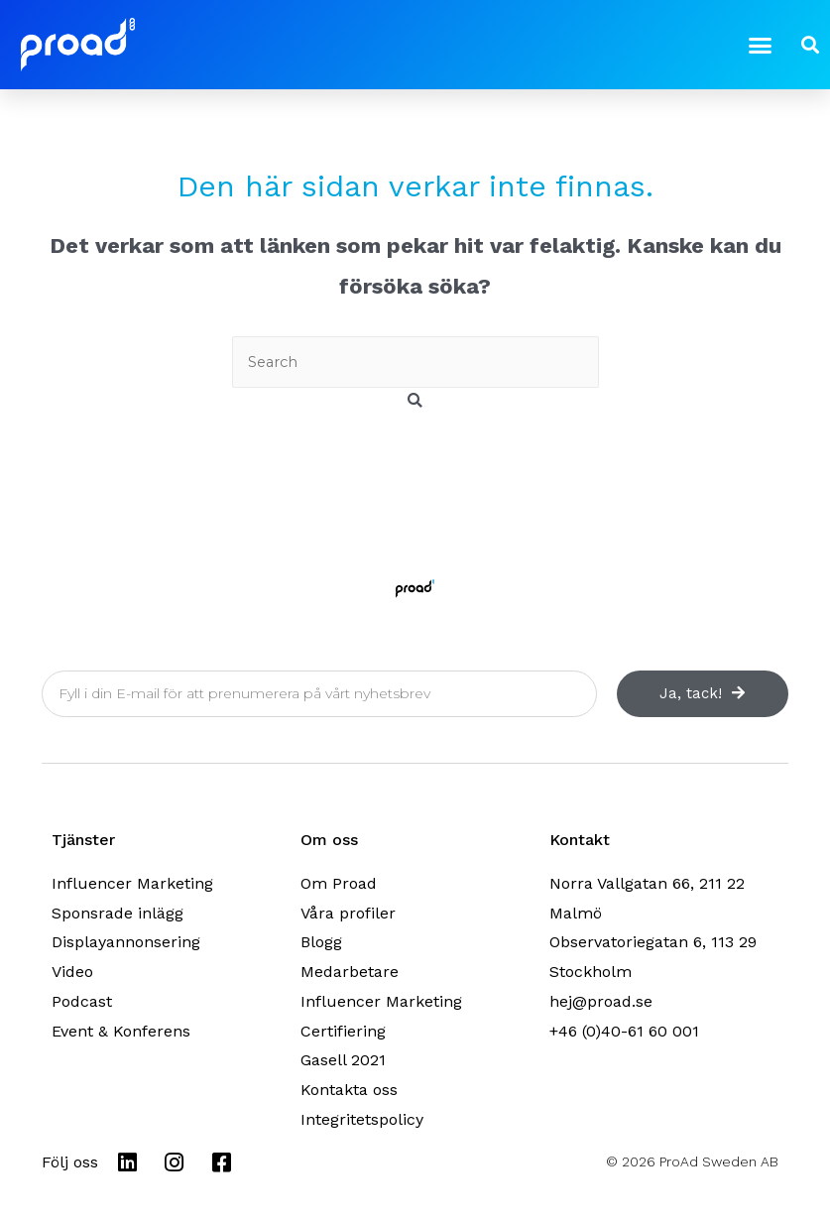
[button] (760, 44)
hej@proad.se (600, 1001)
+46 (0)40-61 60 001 (624, 1031)
